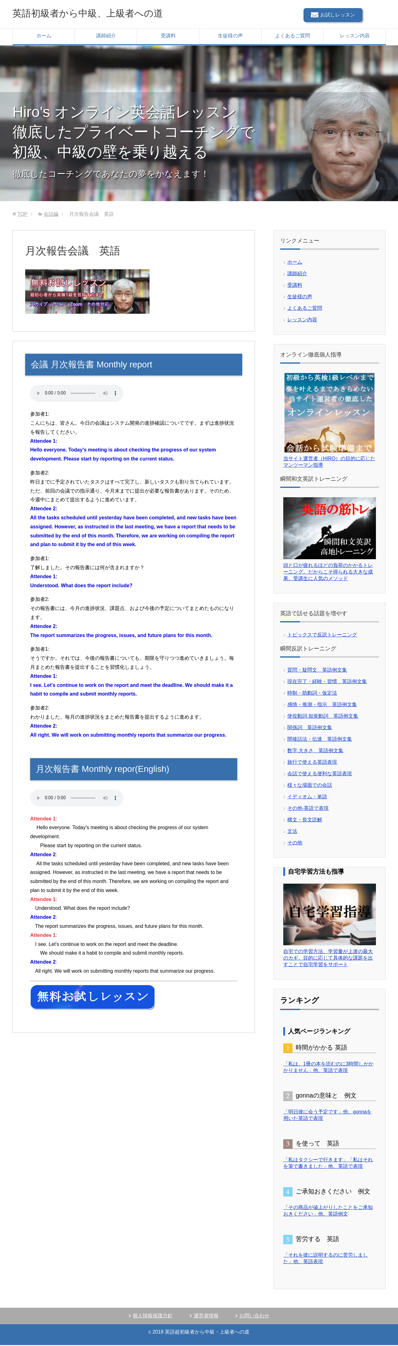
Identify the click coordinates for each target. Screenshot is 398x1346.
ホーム (43, 36)
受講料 (168, 36)
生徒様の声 (230, 36)
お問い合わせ (254, 1316)
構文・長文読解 (304, 820)
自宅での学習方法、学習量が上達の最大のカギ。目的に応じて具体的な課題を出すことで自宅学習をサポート (328, 959)
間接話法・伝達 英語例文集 (319, 740)
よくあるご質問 (292, 36)
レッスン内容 (355, 36)
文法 (292, 832)
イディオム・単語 (307, 797)
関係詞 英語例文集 (309, 728)
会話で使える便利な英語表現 (319, 774)
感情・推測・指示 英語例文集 (322, 705)
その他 (294, 843)
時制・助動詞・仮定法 (312, 694)
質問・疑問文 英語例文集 (317, 670)
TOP (22, 215)
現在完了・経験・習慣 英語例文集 (327, 682)
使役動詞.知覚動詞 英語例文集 (322, 717)
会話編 (51, 215)
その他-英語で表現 (308, 809)
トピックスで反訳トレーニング (322, 635)
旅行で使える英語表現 (312, 763)
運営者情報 (206, 1316)
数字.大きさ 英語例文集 (315, 751)
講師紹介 (106, 36)
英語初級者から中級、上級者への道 (102, 13)
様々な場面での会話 (309, 786)
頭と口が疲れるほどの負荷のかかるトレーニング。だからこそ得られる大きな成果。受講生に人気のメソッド (328, 573)
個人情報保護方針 (153, 1316)
